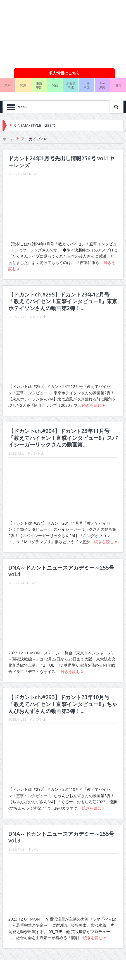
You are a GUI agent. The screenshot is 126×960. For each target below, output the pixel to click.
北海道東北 (70, 85)
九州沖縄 (102, 85)
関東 (23, 85)
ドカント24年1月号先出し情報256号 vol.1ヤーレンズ (61, 162)
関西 (55, 85)
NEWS (34, 174)
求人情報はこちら (64, 73)
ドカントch (37, 317)
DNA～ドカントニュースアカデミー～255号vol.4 (61, 571)
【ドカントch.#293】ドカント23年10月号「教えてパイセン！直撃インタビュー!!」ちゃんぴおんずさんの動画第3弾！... (62, 704)
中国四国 (87, 85)
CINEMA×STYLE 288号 (35, 125)
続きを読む (93, 405)
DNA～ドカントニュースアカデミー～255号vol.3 (61, 837)
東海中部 (39, 85)
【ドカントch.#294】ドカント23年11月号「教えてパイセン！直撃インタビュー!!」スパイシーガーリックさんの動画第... (62, 437)
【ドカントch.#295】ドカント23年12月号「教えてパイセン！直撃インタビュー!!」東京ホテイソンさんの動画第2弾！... (62, 301)
